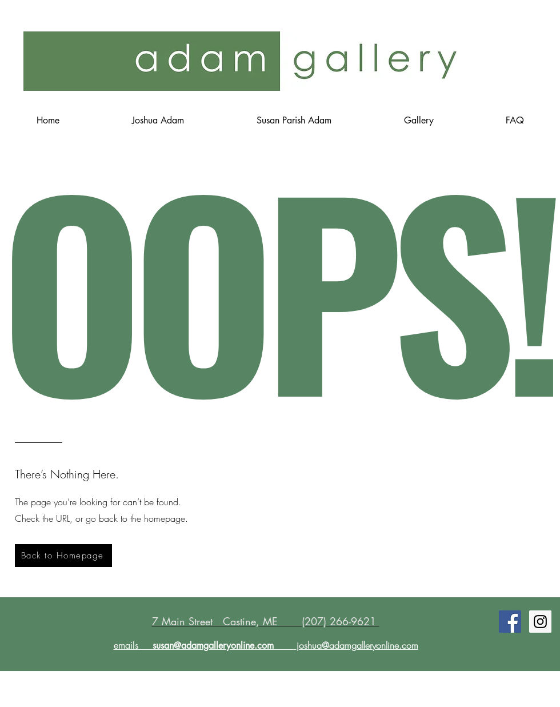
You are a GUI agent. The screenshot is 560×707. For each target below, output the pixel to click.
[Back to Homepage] (63, 555)
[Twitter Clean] (542, 592)
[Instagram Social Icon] (540, 621)
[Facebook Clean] (527, 592)
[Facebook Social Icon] (510, 621)
